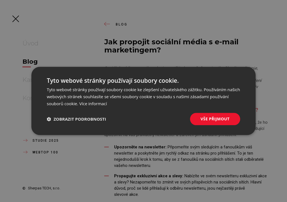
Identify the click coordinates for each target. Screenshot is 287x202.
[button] (76, 118)
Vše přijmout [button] (215, 118)
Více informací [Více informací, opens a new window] (93, 103)
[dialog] (143, 101)
